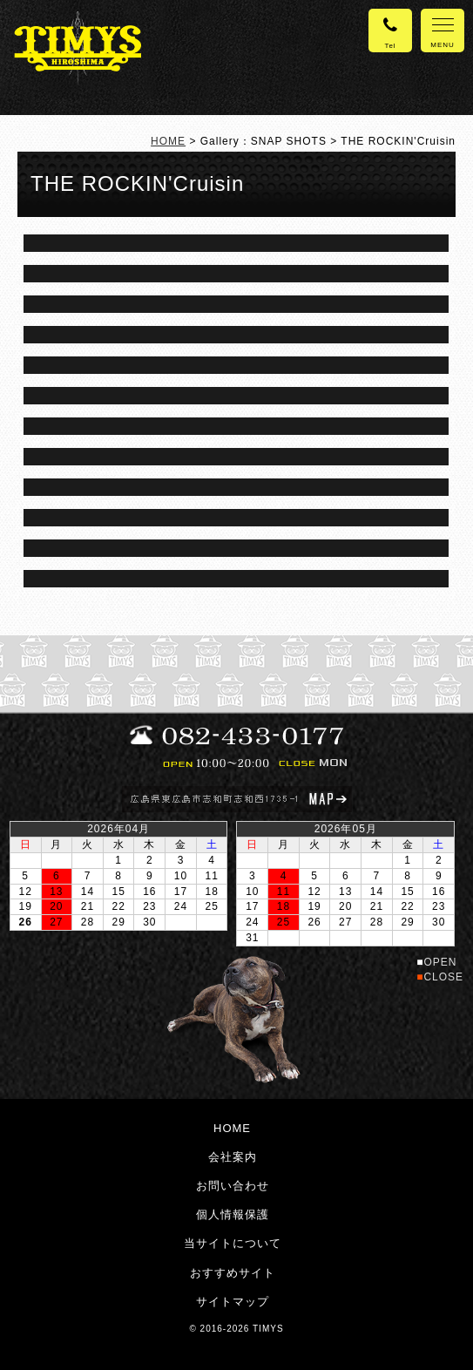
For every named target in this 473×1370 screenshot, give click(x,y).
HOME (168, 141)
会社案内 (232, 1156)
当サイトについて (232, 1243)
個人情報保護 (232, 1214)
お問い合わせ (232, 1185)
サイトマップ (232, 1301)
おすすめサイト (232, 1272)
